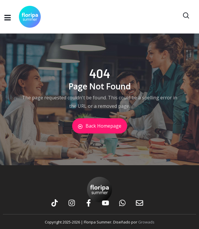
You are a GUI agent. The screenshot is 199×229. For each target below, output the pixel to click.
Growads (146, 222)
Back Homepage (99, 126)
